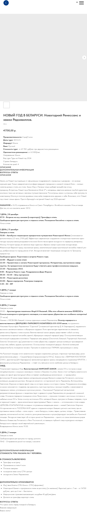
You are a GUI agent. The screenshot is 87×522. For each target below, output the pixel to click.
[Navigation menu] (81, 3)
